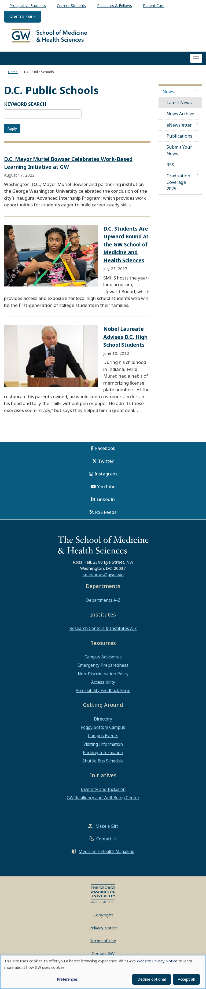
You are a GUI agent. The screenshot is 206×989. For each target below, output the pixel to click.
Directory (103, 723)
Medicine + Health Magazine (106, 855)
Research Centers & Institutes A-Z (103, 632)
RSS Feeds (105, 516)
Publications (179, 140)
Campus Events (103, 740)
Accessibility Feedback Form (103, 694)
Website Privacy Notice (157, 960)
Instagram (105, 478)
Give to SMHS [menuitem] (22, 16)
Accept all (186, 979)
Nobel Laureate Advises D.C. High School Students (125, 341)
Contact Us (106, 843)
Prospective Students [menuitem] (27, 5)
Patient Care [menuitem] (153, 5)
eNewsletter (179, 129)
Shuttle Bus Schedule (103, 765)
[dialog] (103, 972)
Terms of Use (103, 944)
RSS (170, 169)
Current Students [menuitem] (71, 5)
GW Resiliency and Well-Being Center (103, 802)
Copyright (103, 919)
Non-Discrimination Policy (103, 678)
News (168, 96)
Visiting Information (103, 748)
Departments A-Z (103, 604)
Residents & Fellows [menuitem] (114, 5)
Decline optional (151, 979)
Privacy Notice (103, 932)
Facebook (105, 452)
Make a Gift (106, 830)
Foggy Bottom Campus (103, 731)
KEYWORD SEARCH (25, 108)
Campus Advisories (103, 661)
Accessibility (103, 686)
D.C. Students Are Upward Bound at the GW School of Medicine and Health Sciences (126, 248)
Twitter (106, 465)
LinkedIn (106, 503)
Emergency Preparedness (103, 669)
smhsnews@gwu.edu (103, 578)
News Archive (180, 118)
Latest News (179, 107)
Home (13, 76)
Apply (12, 132)
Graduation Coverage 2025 (178, 186)
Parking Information (103, 756)
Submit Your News (179, 154)
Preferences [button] (67, 979)
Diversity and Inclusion (103, 793)
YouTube (106, 491)
